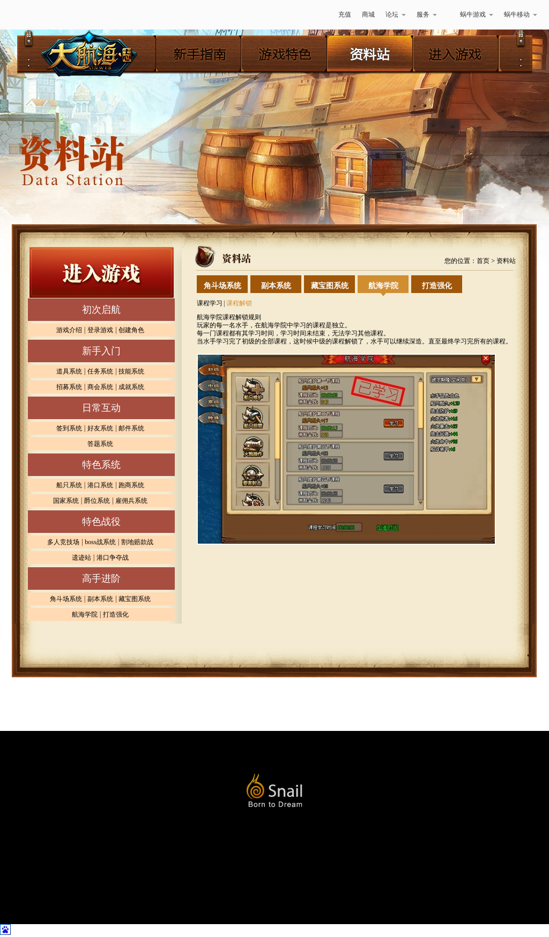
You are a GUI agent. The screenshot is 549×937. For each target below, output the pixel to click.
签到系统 (69, 428)
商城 (368, 14)
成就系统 (131, 387)
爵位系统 (97, 500)
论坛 (395, 14)
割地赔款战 (137, 542)
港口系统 (100, 485)
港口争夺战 (113, 557)
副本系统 (100, 599)
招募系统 (69, 387)
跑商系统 (131, 485)
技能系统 (131, 371)
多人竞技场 (63, 542)
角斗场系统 (66, 599)
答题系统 (100, 444)
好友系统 (100, 428)
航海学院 (85, 614)
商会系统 (100, 387)
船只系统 (69, 485)
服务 (427, 14)
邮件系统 (131, 428)
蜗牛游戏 (35, 15)
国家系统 (66, 500)
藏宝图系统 (134, 599)
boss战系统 (100, 542)
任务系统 (100, 371)
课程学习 (209, 303)
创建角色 (131, 330)
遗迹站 (81, 557)
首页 (483, 261)
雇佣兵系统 (131, 500)
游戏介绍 (69, 330)
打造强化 (116, 614)
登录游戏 (100, 330)
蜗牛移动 (520, 14)
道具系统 (69, 371)
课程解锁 (239, 303)
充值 (344, 14)
